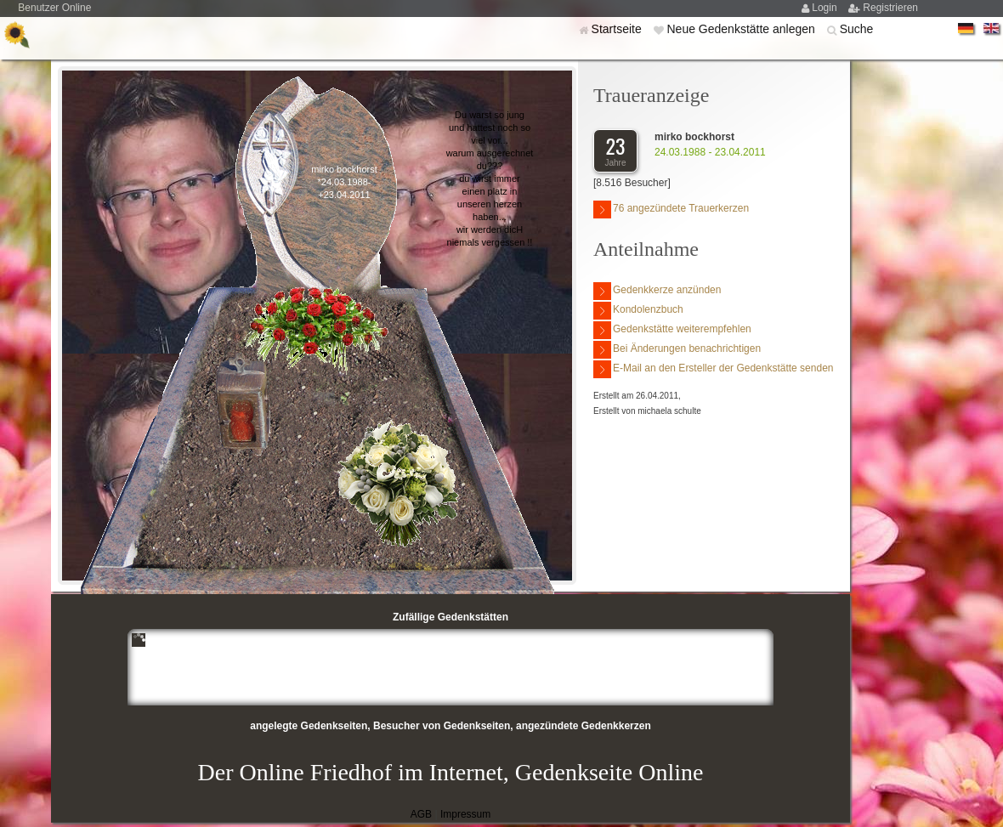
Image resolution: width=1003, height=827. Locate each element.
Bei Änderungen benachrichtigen (677, 350)
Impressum (465, 814)
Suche (857, 29)
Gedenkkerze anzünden (657, 291)
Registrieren (890, 8)
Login (826, 8)
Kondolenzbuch (638, 311)
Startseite (618, 29)
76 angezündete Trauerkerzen (671, 209)
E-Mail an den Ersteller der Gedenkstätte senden (713, 369)
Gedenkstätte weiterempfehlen (672, 330)
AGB (421, 814)
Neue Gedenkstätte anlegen (742, 29)
